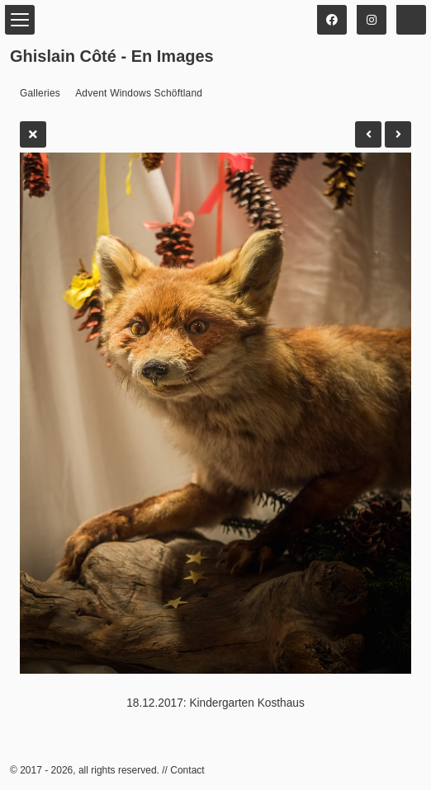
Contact (187, 770)
